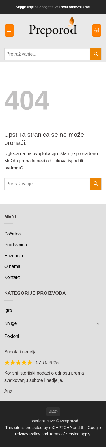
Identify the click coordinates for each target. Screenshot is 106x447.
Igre (8, 310)
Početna (12, 234)
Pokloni (11, 336)
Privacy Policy (27, 434)
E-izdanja (13, 255)
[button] (9, 30)
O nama (12, 266)
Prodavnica (15, 244)
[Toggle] (98, 323)
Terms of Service (64, 434)
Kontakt (12, 277)
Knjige (10, 323)
